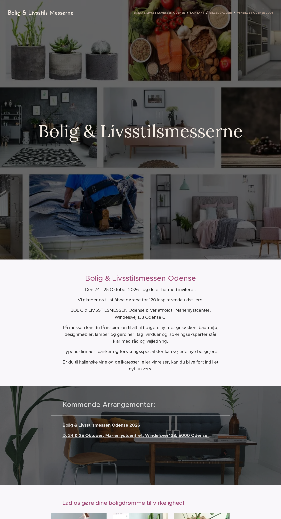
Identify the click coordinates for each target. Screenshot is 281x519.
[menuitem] (160, 13)
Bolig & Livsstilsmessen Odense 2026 (138, 425)
